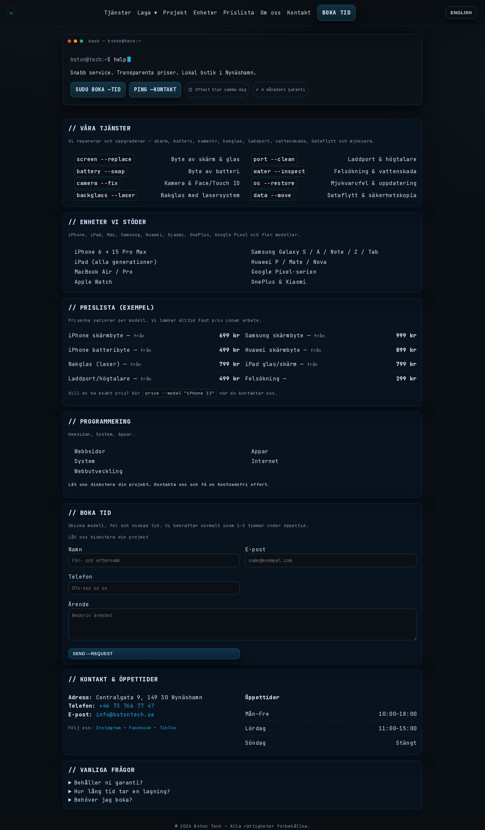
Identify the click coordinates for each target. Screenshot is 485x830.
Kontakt (299, 12)
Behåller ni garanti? (108, 782)
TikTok (168, 728)
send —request (93, 653)
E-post (331, 556)
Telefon (154, 584)
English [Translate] (461, 12)
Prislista (239, 12)
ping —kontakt (155, 89)
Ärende (242, 621)
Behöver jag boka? (103, 799)
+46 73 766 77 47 (126, 705)
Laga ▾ (147, 12)
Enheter (206, 12)
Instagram (108, 728)
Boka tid (336, 12)
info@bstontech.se (125, 714)
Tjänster (117, 12)
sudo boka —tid (98, 89)
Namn (154, 556)
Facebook (140, 728)
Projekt (175, 12)
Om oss (271, 12)
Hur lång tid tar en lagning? (122, 791)
